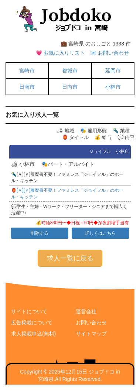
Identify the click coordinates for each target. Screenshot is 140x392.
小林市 (113, 87)
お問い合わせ (91, 322)
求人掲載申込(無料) (33, 334)
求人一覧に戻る (70, 258)
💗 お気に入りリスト (60, 53)
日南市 (27, 87)
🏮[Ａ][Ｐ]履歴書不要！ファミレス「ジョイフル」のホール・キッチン (67, 193)
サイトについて (29, 311)
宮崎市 (27, 71)
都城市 (70, 71)
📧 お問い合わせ (109, 53)
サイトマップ (91, 334)
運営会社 (86, 311)
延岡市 (113, 71)
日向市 (70, 87)
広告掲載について (31, 322)
